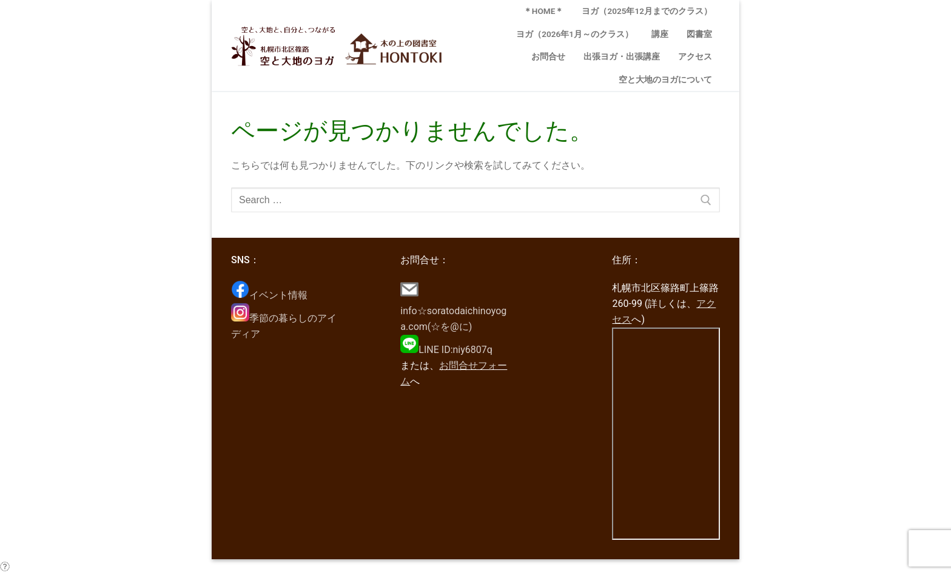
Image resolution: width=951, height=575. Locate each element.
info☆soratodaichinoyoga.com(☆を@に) (453, 310)
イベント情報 (269, 295)
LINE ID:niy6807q (446, 349)
